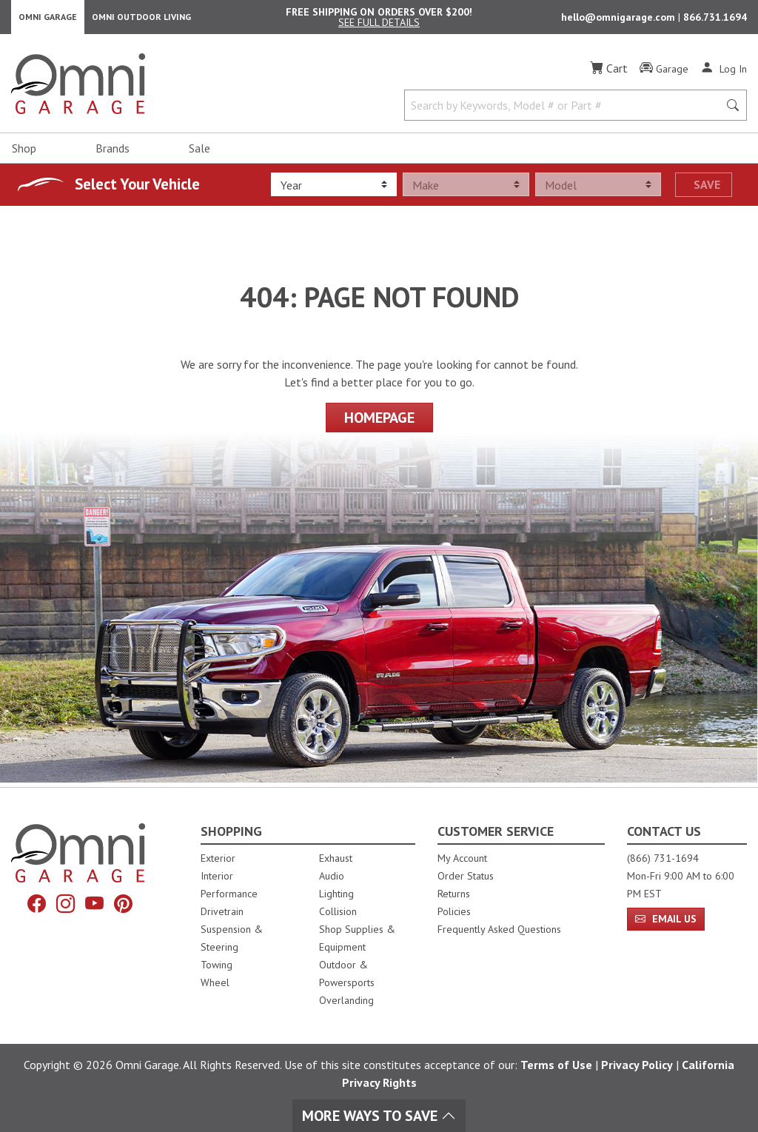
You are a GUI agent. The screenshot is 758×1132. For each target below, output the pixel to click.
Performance (229, 893)
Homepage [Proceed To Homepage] (379, 421)
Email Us (666, 918)
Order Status (465, 876)
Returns (453, 893)
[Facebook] (36, 904)
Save (707, 188)
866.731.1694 (715, 19)
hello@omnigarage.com (619, 19)
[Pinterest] (123, 904)
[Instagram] (65, 904)
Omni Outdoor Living (141, 18)
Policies (454, 911)
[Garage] (664, 73)
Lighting (336, 893)
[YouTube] (94, 904)
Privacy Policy (637, 1064)
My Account (462, 858)
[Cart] (609, 72)
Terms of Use (556, 1064)
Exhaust (335, 858)
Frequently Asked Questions (499, 929)
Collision (338, 911)
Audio (331, 876)
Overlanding (346, 1000)
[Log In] (723, 72)
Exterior (218, 858)
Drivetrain (222, 911)
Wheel (215, 982)
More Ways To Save (379, 1115)
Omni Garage (48, 18)
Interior (217, 876)
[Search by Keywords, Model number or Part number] (566, 109)
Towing (216, 964)
